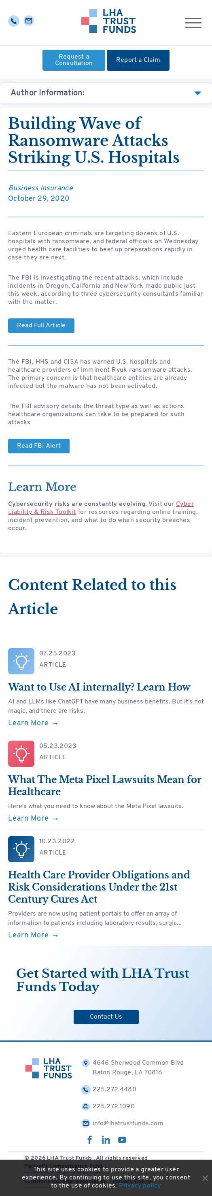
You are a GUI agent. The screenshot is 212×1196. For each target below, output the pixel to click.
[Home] (108, 22)
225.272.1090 (108, 1107)
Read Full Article (41, 325)
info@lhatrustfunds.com (122, 1124)
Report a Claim (138, 60)
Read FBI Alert (39, 446)
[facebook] (90, 1142)
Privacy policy (140, 1186)
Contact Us (106, 1017)
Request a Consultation (74, 60)
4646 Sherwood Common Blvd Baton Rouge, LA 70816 (132, 1067)
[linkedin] (106, 1142)
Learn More (33, 723)
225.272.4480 (108, 1090)
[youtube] (122, 1142)
